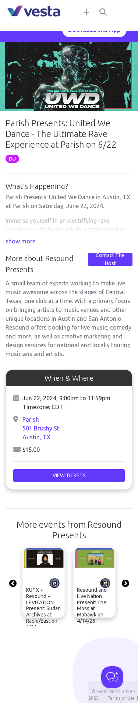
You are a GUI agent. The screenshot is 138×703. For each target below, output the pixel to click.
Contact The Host (110, 259)
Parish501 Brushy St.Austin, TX (41, 428)
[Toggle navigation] (123, 11)
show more (20, 241)
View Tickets (69, 475)
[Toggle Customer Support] (112, 677)
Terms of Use (121, 698)
